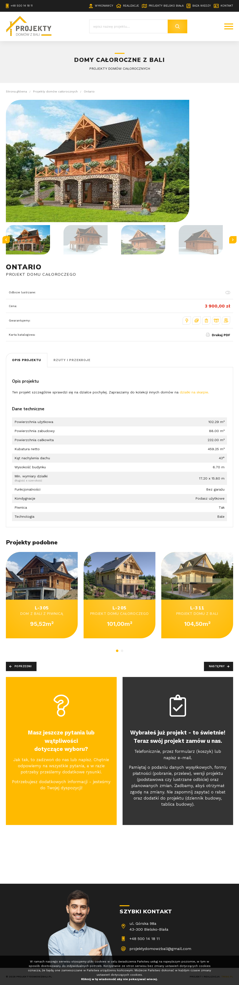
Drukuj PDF (221, 335)
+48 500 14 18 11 (22, 5)
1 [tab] (117, 651)
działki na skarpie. (194, 392)
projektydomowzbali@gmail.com (160, 948)
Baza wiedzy (201, 5)
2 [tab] (122, 651)
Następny (217, 666)
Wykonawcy (104, 5)
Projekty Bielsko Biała (166, 5)
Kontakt (227, 5)
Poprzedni (23, 666)
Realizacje (131, 5)
